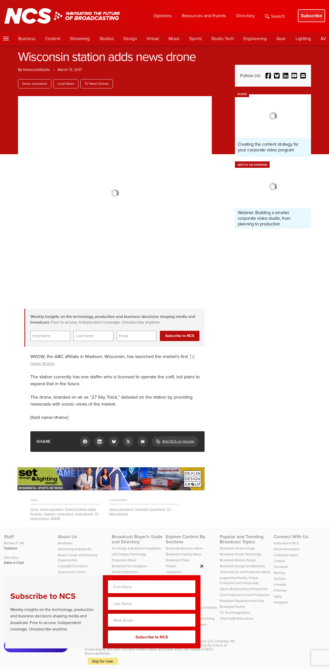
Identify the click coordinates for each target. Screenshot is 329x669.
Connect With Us (291, 536)
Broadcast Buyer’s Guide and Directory (137, 539)
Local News (66, 83)
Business (26, 38)
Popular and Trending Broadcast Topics (241, 539)
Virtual (153, 38)
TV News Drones (97, 83)
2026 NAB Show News (236, 618)
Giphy (278, 596)
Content (52, 38)
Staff (9, 536)
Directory (245, 15)
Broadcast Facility (232, 606)
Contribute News (286, 555)
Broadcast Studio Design (237, 548)
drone (34, 509)
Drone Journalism (34, 83)
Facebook (281, 566)
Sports (195, 38)
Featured (141, 509)
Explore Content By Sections (185, 539)
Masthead (65, 543)
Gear (281, 38)
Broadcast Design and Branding (242, 566)
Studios (106, 38)
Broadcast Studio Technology (240, 554)
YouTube (280, 578)
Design (130, 38)
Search (275, 16)
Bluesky (279, 572)
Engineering (255, 38)
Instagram (281, 602)
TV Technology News (235, 612)
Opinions (162, 15)
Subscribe (311, 15)
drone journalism (51, 509)
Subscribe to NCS (286, 543)
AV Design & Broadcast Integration (136, 548)
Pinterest (280, 590)
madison (50, 513)
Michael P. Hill (14, 543)
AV (323, 38)
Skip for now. (103, 661)
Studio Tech (222, 38)
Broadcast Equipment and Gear (242, 600)
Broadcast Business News (184, 548)
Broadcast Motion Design (238, 560)
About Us (67, 536)
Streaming (80, 38)
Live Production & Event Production (245, 594)
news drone (65, 513)
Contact (279, 560)
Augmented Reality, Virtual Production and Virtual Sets (239, 580)
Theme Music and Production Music (245, 572)
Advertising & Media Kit (74, 549)
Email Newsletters (287, 549)
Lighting (303, 38)
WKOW (55, 518)
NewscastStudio (36, 69)
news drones (84, 513)
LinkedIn (280, 584)
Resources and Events (204, 15)
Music (174, 38)
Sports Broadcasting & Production (244, 588)
